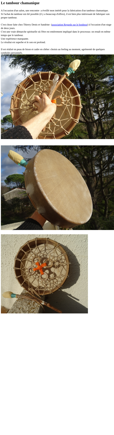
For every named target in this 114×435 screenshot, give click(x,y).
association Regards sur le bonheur (69, 24)
